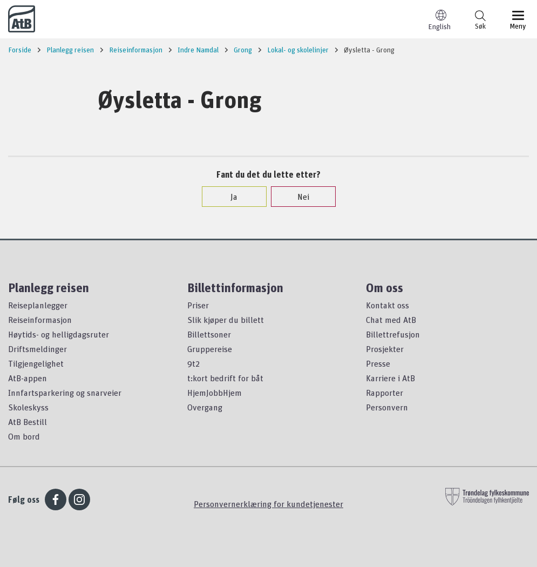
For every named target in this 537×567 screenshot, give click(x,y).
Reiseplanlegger (37, 305)
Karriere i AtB (390, 378)
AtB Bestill (27, 421)
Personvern (387, 407)
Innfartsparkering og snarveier (64, 392)
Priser (198, 305)
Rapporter (384, 392)
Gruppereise (209, 348)
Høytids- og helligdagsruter (58, 334)
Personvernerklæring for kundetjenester (268, 503)
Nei (298, 196)
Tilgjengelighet (36, 363)
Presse (378, 363)
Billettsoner (209, 334)
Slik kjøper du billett (225, 319)
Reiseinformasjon (40, 319)
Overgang (204, 407)
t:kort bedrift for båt (225, 378)
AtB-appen (27, 378)
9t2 (193, 363)
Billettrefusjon (393, 334)
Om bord (24, 436)
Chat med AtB (391, 319)
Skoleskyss (28, 407)
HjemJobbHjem (214, 392)
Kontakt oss (387, 305)
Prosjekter (385, 348)
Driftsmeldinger (37, 348)
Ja (228, 196)
